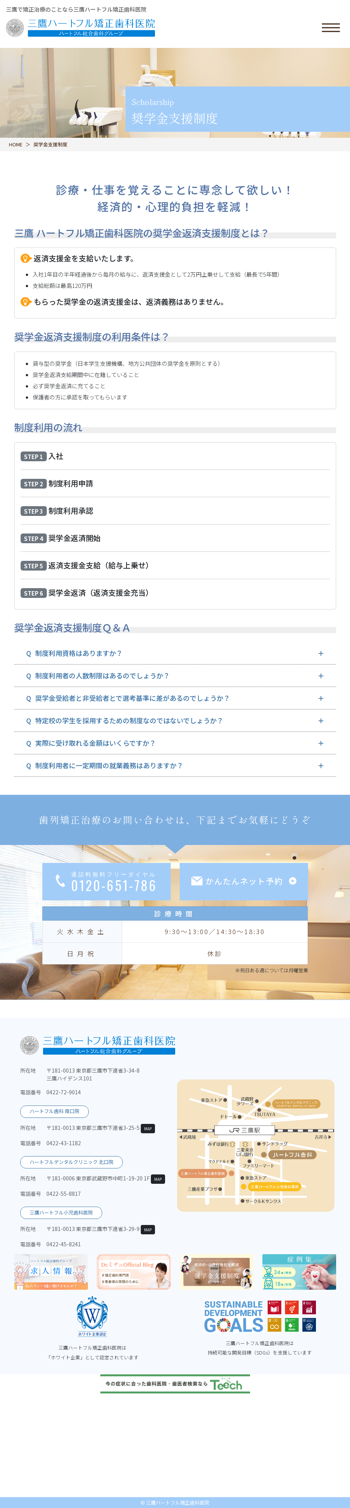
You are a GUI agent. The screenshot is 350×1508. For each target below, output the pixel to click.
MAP (148, 1128)
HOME (15, 144)
